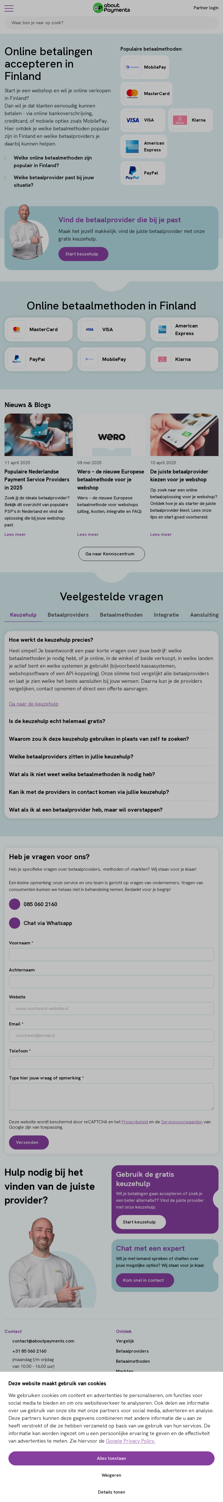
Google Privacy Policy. (130, 1441)
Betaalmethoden (121, 614)
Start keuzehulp (81, 254)
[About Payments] (111, 7)
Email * (16, 1024)
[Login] (201, 8)
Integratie (166, 614)
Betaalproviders (68, 614)
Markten (124, 1371)
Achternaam (22, 970)
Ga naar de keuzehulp (33, 704)
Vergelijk (125, 1341)
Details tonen (111, 1492)
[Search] (212, 22)
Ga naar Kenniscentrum (110, 554)
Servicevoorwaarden (181, 1122)
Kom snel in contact (143, 1280)
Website (17, 997)
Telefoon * (20, 1051)
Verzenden (27, 1142)
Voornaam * (21, 943)
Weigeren (111, 1475)
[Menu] (8, 8)
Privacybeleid (135, 1122)
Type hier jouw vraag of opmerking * (46, 1078)
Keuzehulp (23, 614)
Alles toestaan (111, 1458)
